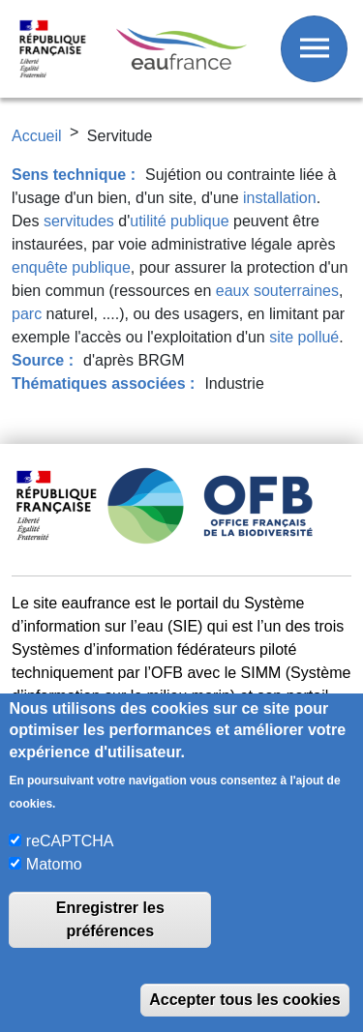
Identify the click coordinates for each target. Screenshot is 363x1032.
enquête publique (71, 267)
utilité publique (179, 221)
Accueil (37, 136)
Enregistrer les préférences (110, 919)
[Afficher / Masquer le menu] (314, 48)
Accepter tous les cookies (244, 999)
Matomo (54, 864)
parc (27, 314)
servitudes (79, 221)
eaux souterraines (277, 290)
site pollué (304, 337)
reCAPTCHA (70, 841)
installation (280, 198)
